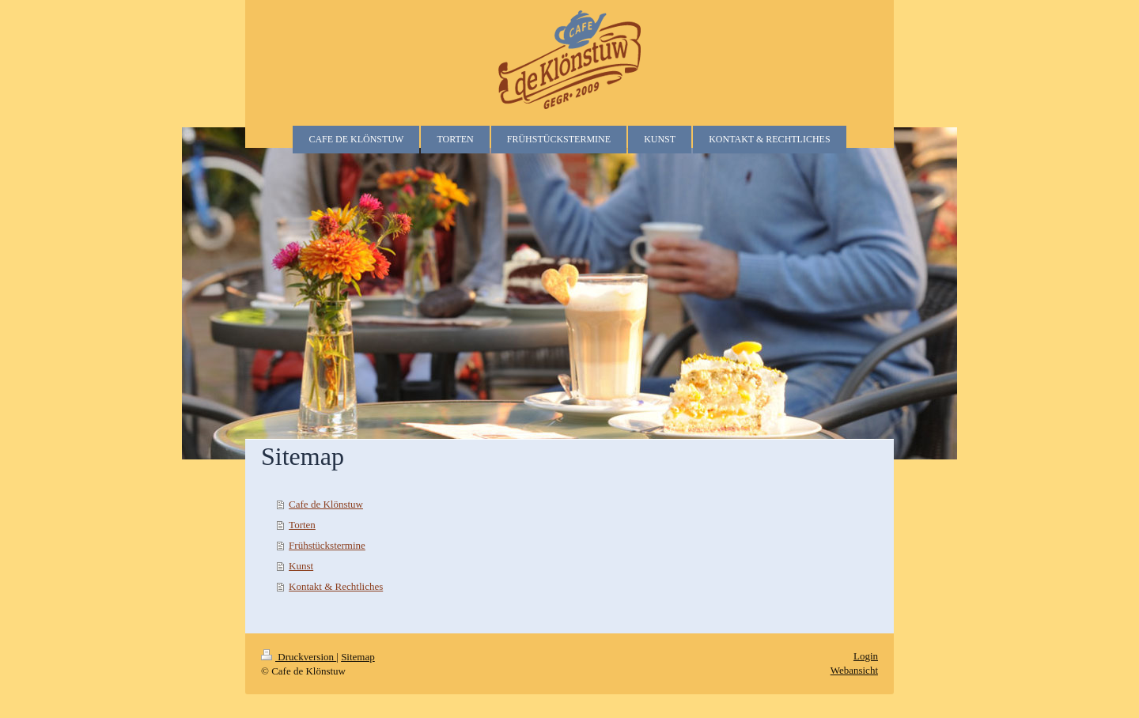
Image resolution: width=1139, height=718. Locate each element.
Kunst (301, 566)
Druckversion (298, 657)
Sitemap (358, 657)
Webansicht (854, 670)
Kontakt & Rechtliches (336, 586)
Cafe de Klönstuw (326, 504)
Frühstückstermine (327, 545)
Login (865, 656)
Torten (302, 525)
